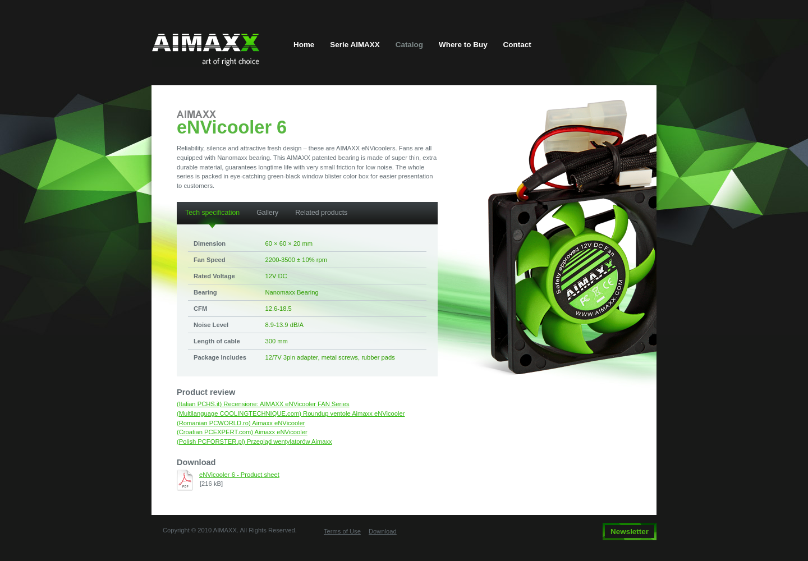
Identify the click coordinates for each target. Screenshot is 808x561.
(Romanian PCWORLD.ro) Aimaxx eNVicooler (241, 423)
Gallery (267, 213)
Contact (517, 44)
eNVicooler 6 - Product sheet (239, 474)
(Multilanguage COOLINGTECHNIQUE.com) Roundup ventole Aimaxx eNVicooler (291, 413)
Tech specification (212, 213)
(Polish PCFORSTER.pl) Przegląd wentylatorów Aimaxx (254, 441)
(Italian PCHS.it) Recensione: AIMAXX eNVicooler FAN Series (263, 404)
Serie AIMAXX (354, 44)
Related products (321, 213)
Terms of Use (342, 531)
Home (303, 44)
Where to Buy (463, 44)
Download (383, 531)
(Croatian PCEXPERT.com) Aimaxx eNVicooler (242, 432)
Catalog (409, 44)
